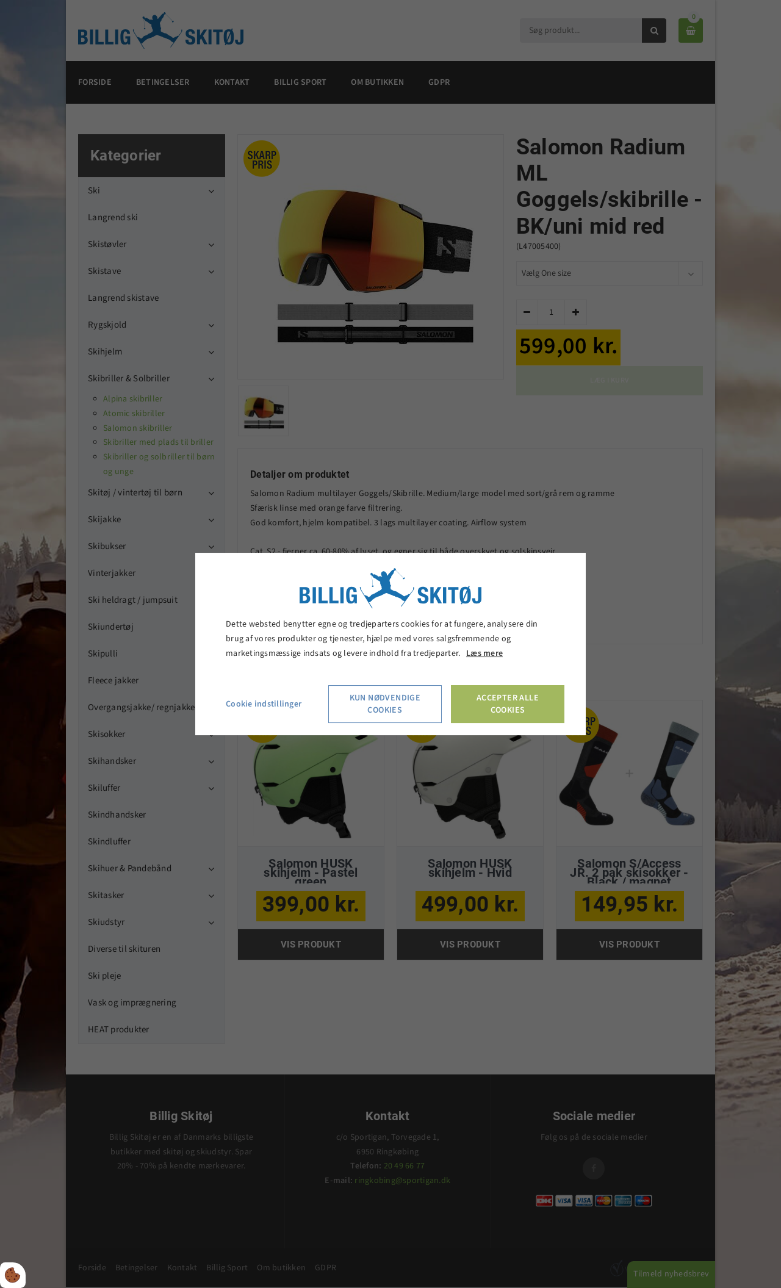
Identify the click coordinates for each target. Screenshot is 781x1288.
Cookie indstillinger (263, 704)
